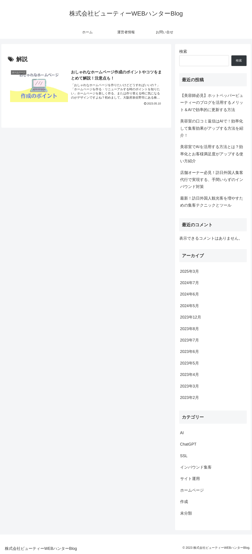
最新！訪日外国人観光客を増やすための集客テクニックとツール (211, 201)
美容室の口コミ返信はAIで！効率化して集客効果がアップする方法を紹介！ (211, 128)
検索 (183, 51)
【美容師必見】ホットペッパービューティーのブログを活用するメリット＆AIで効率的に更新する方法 (211, 102)
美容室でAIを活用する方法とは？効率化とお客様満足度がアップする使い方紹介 (211, 154)
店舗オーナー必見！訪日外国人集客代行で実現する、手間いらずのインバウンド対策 (211, 179)
